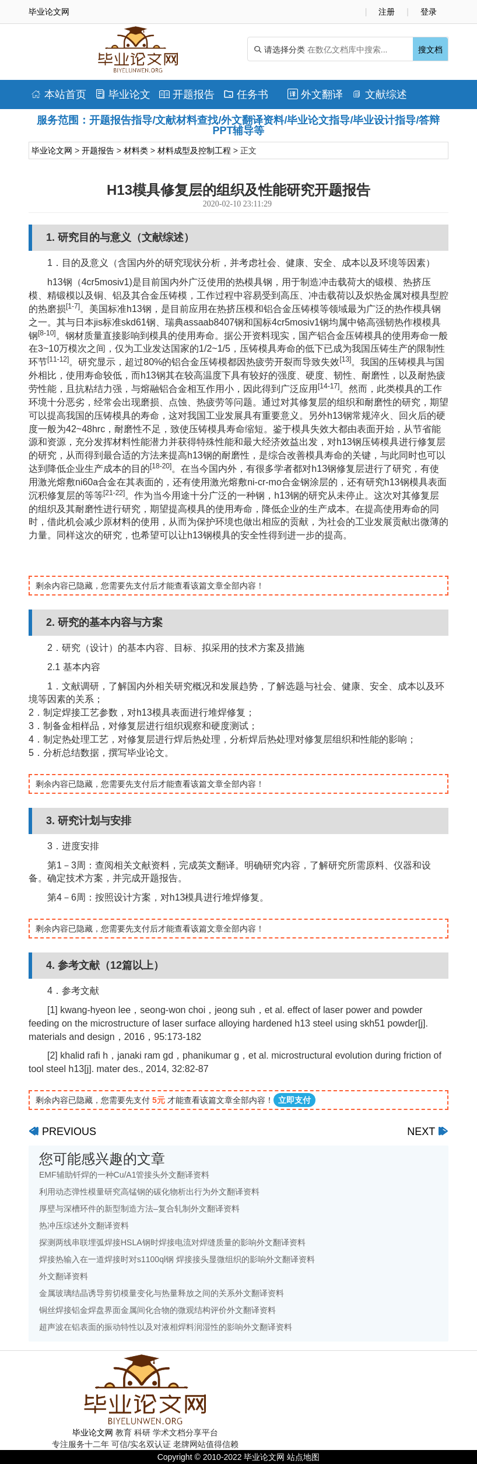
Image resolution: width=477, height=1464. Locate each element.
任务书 (245, 94)
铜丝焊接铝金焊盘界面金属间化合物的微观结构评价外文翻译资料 (157, 1310)
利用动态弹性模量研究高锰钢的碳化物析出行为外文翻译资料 (149, 1191)
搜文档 (430, 49)
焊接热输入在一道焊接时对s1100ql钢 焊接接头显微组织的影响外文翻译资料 (177, 1259)
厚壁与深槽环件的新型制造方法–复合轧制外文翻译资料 (139, 1208)
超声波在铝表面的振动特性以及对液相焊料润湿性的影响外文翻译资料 (165, 1327)
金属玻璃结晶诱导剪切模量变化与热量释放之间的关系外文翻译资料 (161, 1293)
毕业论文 (122, 94)
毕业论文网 (51, 150)
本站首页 (58, 94)
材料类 (136, 150)
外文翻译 (315, 94)
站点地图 (303, 1457)
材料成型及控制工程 (194, 150)
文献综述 (379, 94)
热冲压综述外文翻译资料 (84, 1225)
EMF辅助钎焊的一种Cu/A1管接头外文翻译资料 (124, 1174)
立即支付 (294, 1100)
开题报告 (187, 94)
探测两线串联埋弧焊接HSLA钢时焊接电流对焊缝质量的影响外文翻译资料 (172, 1242)
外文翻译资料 (63, 1276)
